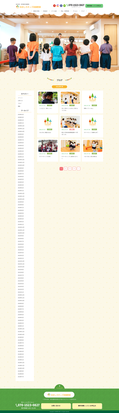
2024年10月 (21, 165)
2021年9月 (21, 269)
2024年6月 (21, 176)
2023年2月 (21, 221)
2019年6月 (21, 345)
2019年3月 (21, 354)
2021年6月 (21, 278)
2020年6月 (21, 312)
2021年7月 (21, 275)
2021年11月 (21, 264)
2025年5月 (21, 145)
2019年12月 (21, 328)
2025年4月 (21, 148)
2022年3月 (21, 252)
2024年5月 (21, 179)
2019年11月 (21, 331)
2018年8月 (21, 374)
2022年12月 (21, 227)
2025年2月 (21, 154)
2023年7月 (21, 207)
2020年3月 (21, 320)
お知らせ (20, 100)
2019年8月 (21, 340)
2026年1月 (21, 123)
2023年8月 (21, 204)
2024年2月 (21, 187)
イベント (20, 97)
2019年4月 (21, 351)
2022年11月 (21, 230)
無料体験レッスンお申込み (94, 5)
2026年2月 (21, 120)
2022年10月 (21, 233)
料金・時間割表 (65, 11)
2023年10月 (21, 199)
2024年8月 (21, 171)
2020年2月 (21, 323)
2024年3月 (21, 185)
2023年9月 (21, 202)
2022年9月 (21, 235)
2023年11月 (21, 196)
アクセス (75, 11)
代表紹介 (45, 11)
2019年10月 (21, 334)
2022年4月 (21, 249)
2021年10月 (21, 266)
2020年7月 (21, 309)
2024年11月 (21, 162)
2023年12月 (21, 193)
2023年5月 (21, 213)
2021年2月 (21, 289)
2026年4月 (21, 114)
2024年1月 (21, 190)
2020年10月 (21, 300)
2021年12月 (21, 261)
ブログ (83, 11)
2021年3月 (21, 286)
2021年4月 (21, 283)
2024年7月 (21, 173)
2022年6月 (21, 244)
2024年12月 (21, 159)
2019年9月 (21, 337)
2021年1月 (21, 292)
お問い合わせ (55, 406)
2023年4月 (21, 216)
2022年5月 (21, 247)
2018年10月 (21, 368)
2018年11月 (21, 365)
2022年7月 (21, 241)
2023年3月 (21, 218)
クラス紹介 (54, 11)
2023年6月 (21, 210)
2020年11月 (21, 297)
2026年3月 (21, 117)
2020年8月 (21, 306)
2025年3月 (21, 151)
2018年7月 (21, 376)
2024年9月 (21, 168)
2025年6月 (21, 142)
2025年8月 (21, 137)
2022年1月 (21, 258)
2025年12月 (21, 125)
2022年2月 (21, 255)
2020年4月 (21, 317)
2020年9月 (21, 303)
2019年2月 (21, 357)
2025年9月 (21, 134)
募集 (19, 106)
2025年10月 (21, 131)
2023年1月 (21, 224)
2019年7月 (21, 343)
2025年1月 (21, 156)
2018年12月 (21, 362)
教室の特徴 (36, 11)
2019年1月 (21, 359)
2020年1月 (21, 326)
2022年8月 (21, 238)
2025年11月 (21, 128)
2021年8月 (21, 272)
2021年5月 (21, 281)
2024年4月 (21, 182)
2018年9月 (21, 371)
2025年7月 (21, 140)
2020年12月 (21, 295)
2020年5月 (21, 314)
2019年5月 (21, 348)
